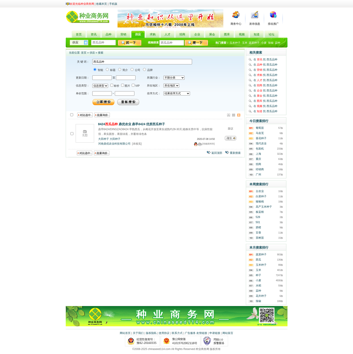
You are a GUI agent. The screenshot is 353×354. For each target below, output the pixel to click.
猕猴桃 (260, 201)
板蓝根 (260, 211)
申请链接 (214, 333)
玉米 (244, 42)
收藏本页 (101, 3)
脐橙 (258, 227)
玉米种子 (235, 42)
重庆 (258, 159)
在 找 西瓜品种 (265, 59)
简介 (125, 70)
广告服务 (190, 333)
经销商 (260, 169)
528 (258, 217)
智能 (100, 70)
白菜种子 (261, 196)
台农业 (260, 191)
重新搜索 (235, 152)
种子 (258, 275)
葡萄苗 (260, 127)
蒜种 (277, 42)
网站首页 (125, 333)
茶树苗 (260, 237)
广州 (258, 174)
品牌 (150, 70)
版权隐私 (151, 333)
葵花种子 (261, 138)
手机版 (113, 3)
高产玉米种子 (264, 206)
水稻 (258, 285)
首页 (83, 52)
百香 (258, 232)
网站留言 (227, 333)
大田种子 (103, 139)
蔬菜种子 (254, 42)
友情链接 (201, 333)
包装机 (260, 148)
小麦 (264, 42)
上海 (258, 153)
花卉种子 (261, 295)
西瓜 (258, 259)
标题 (112, 70)
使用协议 (164, 333)
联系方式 (177, 333)
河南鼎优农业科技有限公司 (114, 143)
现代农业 (261, 143)
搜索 (100, 52)
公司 (137, 70)
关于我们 (138, 333)
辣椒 (271, 42)
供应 (92, 52)
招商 (258, 164)
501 (258, 222)
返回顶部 (216, 152)
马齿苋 (260, 133)
